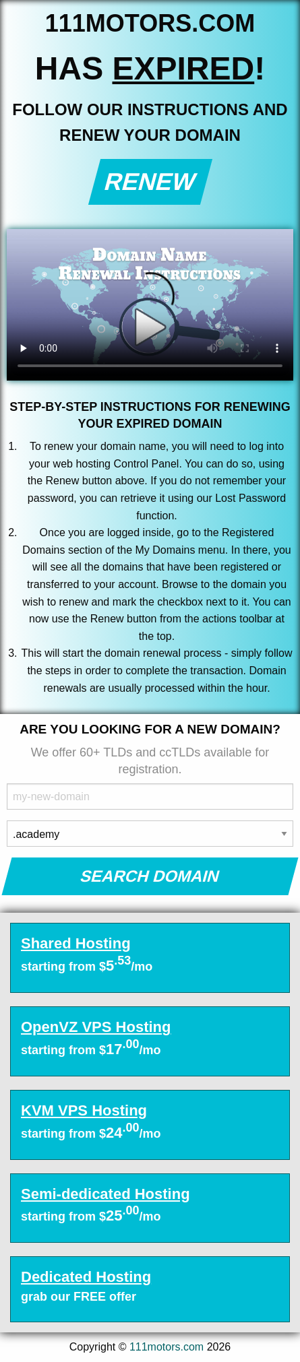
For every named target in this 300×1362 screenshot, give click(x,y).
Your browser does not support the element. (150, 305)
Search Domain (150, 876)
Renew (150, 181)
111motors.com (166, 1347)
